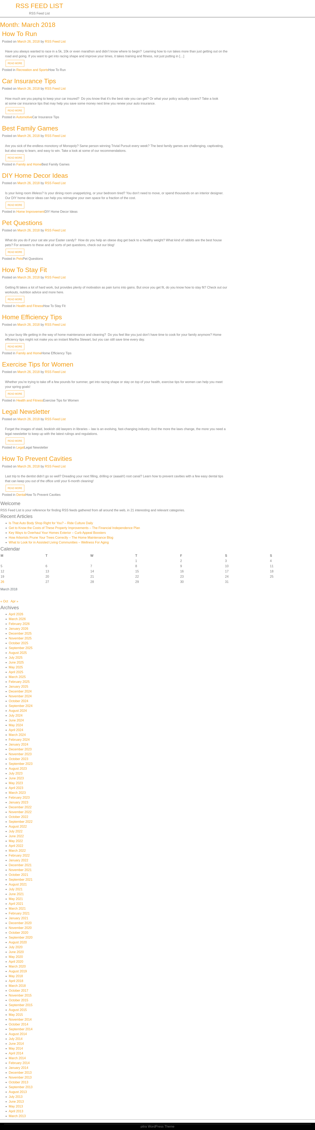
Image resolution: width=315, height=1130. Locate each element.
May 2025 (16, 667)
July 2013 (16, 1096)
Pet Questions (22, 222)
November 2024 (20, 696)
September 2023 (21, 763)
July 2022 (16, 831)
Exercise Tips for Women (37, 364)
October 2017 (18, 990)
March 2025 (17, 677)
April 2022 (16, 846)
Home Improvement (30, 211)
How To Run (19, 33)
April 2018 (16, 981)
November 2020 (20, 928)
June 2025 (16, 662)
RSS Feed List (39, 5)
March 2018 (17, 985)
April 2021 (16, 903)
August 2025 (18, 652)
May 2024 (16, 725)
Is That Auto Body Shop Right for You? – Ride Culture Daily (51, 523)
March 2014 (17, 1058)
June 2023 (16, 778)
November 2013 (20, 1077)
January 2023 (18, 802)
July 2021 (16, 889)
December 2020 (20, 923)
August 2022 (18, 826)
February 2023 (19, 797)
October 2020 (18, 932)
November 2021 (20, 870)
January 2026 (18, 628)
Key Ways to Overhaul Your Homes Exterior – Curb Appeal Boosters (57, 532)
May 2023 (16, 783)
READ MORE (15, 63)
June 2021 (16, 894)
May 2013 (16, 1106)
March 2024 (17, 735)
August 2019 (18, 971)
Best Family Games (30, 128)
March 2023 (17, 792)
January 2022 (18, 860)
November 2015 (20, 995)
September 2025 (21, 648)
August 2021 (18, 884)
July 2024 (16, 715)
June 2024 (16, 720)
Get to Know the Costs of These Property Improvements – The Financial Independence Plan (74, 528)
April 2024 (16, 730)
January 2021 (18, 918)
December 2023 (20, 749)
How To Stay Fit (24, 269)
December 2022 (20, 807)
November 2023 (20, 754)
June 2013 (16, 1101)
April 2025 (16, 672)
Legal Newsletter (26, 411)
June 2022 (16, 836)
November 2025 (20, 638)
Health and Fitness (29, 306)
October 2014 (18, 1024)
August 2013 (18, 1092)
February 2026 (19, 624)
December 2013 (20, 1072)
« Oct (4, 601)
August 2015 (18, 1010)
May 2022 (16, 841)
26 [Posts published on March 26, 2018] (2, 581)
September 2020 (21, 937)
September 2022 (21, 821)
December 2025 (20, 633)
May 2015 (16, 1014)
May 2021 (16, 899)
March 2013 (17, 1116)
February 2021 (19, 913)
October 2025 (18, 643)
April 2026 (16, 614)
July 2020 (16, 947)
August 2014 (18, 1034)
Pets (19, 258)
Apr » (14, 601)
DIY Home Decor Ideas (35, 175)
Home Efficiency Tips (32, 317)
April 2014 (16, 1053)
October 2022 (18, 817)
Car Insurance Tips (29, 81)
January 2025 (18, 686)
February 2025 (19, 681)
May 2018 (16, 976)
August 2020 (18, 942)
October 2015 (18, 1000)
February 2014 (19, 1063)
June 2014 (16, 1043)
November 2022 (20, 812)
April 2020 (16, 961)
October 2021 (18, 874)
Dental (21, 494)
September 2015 (21, 1005)
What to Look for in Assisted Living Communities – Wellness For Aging (59, 542)
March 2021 (17, 908)
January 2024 (18, 744)
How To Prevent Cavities (37, 458)
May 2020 (16, 956)
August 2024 (18, 710)
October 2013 (18, 1082)
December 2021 (20, 865)
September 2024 (21, 706)
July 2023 (16, 773)
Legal (20, 447)
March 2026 (17, 619)
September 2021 (21, 879)
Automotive (24, 117)
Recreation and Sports (32, 70)
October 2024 (18, 701)
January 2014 (18, 1067)
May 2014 (16, 1048)
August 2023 (18, 768)
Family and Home (28, 164)
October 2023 (18, 759)
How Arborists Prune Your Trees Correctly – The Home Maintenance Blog (61, 537)
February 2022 (19, 855)
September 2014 (21, 1029)
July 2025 (16, 657)
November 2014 (20, 1019)
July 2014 (16, 1039)
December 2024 (20, 691)
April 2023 (16, 788)
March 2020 (17, 966)
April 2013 (16, 1111)
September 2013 (21, 1087)
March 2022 (17, 850)
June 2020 (16, 952)
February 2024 (19, 739)
